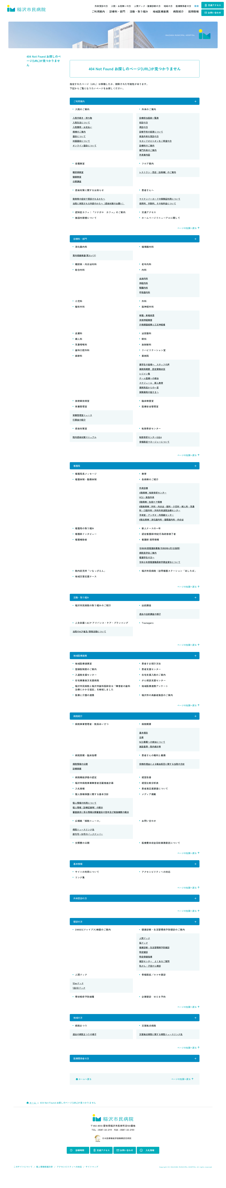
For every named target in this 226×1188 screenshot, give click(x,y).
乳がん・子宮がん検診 (150, 976)
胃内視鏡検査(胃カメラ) (84, 257)
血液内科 (143, 280)
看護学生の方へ (146, 560)
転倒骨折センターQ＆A (150, 439)
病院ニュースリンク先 (83, 836)
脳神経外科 (148, 309)
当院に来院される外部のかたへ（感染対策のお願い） (99, 204)
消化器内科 (81, 249)
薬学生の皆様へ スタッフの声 (154, 366)
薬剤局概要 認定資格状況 (152, 371)
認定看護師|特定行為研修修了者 (159, 537)
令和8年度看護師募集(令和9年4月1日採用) (159, 551)
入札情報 (80, 795)
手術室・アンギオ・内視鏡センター (156, 518)
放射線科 (146, 347)
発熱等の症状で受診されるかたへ (89, 199)
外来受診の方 (98, 5)
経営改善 (146, 784)
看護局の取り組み (86, 531)
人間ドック (144, 948)
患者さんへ (148, 191)
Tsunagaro (148, 627)
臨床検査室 (148, 403)
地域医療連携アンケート (155, 691)
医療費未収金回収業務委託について (161, 849)
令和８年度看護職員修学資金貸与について (159, 565)
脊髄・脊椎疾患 (146, 317)
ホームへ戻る (85, 1091)
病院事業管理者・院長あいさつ (92, 731)
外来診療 (143, 491)
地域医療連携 (161, 11)
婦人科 (78, 341)
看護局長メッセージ (86, 477)
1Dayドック (78, 993)
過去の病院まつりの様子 (84, 1045)
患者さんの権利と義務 (154, 762)
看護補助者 (81, 543)
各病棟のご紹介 (150, 482)
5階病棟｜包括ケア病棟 (150, 505)
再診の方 (143, 128)
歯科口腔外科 (82, 352)
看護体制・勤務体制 (86, 482)
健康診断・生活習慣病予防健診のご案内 (163, 940)
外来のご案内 (149, 110)
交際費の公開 (82, 849)
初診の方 (143, 123)
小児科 (78, 303)
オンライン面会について (84, 146)
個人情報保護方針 (44, 1179)
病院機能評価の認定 (86, 784)
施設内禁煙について (86, 219)
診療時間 (80, 1162)
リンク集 (80, 885)
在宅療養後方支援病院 (87, 686)
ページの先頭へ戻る (187, 229)
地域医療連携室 (83, 669)
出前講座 (146, 610)
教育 (144, 477)
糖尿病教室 (78, 173)
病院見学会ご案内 (148, 556)
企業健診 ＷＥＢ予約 (154, 1007)
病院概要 (146, 731)
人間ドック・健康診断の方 (144, 5)
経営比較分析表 (150, 790)
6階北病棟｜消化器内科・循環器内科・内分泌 (161, 523)
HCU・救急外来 (146, 500)
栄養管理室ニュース (82, 417)
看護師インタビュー (86, 537)
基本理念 (143, 739)
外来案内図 (144, 155)
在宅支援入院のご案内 (154, 680)
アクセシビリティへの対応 (156, 879)
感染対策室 (81, 430)
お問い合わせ (214, 12)
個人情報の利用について (84, 809)
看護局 (76, 468)
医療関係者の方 (180, 5)
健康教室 (77, 177)
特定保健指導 (145, 967)
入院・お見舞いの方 (118, 5)
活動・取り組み (139, 11)
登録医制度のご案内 (86, 675)
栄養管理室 (81, 408)
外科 (144, 303)
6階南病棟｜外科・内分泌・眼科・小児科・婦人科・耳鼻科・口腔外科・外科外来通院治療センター (166, 511)
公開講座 (77, 182)
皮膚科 (78, 335)
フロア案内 (148, 164)
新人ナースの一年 (151, 531)
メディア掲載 (149, 801)
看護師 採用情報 (150, 543)
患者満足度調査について (155, 795)
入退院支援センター (86, 680)
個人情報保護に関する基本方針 (92, 801)
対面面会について (81, 142)
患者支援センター (151, 675)
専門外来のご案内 (148, 151)
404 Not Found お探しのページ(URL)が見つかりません (44, 60)
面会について (79, 137)
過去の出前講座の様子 (150, 618)
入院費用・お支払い (82, 128)
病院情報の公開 (80, 770)
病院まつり (81, 1037)
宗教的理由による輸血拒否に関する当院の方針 (162, 770)
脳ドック (143, 953)
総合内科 (80, 272)
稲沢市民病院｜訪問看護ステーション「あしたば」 (169, 574)
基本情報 (78, 871)
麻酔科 (78, 358)
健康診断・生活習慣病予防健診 (154, 957)
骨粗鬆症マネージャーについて (154, 444)
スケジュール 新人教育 (151, 385)
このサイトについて (23, 1179)
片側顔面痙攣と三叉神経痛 (152, 326)
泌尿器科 (146, 335)
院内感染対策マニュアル (84, 439)
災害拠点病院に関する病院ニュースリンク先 (160, 1045)
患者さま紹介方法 (151, 669)
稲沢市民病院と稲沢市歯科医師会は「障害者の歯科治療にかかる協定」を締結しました (102, 693)
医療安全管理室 (150, 408)
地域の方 (165, 5)
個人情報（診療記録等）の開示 (88, 814)
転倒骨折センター (151, 430)
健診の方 (78, 931)
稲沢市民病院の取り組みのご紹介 (93, 610)
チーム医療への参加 (149, 380)
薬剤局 (145, 358)
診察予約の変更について (151, 132)
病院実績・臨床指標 (86, 762)
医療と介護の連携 (84, 701)
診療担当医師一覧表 (149, 119)
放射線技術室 (82, 403)
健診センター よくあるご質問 (154, 971)
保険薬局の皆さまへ (149, 394)
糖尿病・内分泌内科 (86, 266)
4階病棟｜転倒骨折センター (152, 496)
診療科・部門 (117, 11)
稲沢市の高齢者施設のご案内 (157, 701)
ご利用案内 (98, 11)
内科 (144, 272)
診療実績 (77, 775)
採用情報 (193, 11)
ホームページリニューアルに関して (161, 219)
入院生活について (81, 123)
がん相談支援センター (154, 686)
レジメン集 (144, 375)
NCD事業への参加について (152, 748)
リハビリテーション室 (154, 352)
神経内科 (143, 285)
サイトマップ (92, 1179)
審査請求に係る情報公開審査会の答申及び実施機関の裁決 (101, 818)
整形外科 (80, 309)
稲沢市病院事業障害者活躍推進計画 (94, 790)
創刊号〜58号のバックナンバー (88, 841)
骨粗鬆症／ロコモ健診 (154, 985)
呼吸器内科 (144, 294)
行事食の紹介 (79, 422)
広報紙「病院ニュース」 (88, 827)
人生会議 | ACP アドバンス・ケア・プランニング (101, 627)
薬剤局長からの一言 (149, 389)
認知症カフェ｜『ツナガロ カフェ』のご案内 (100, 213)
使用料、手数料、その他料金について (157, 204)
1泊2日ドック (79, 998)
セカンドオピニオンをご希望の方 (155, 142)
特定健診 (143, 962)
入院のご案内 (82, 110)
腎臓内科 (143, 289)
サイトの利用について (87, 879)
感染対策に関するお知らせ (89, 191)
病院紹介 (178, 11)
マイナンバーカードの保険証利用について (159, 199)
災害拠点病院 (149, 1037)
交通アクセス (214, 5)
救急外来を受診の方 (149, 137)
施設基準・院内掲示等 (150, 753)
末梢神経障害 (145, 322)
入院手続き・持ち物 (82, 119)
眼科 (144, 341)
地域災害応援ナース (86, 580)
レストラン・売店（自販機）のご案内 (157, 173)
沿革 (141, 744)
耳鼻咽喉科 (81, 347)
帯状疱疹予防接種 (84, 1007)
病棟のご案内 (79, 132)
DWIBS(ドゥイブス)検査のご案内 (93, 940)
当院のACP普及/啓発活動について (89, 636)
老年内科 (146, 266)
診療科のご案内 (146, 146)
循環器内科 (148, 249)
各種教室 (80, 164)
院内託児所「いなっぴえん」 (90, 574)
